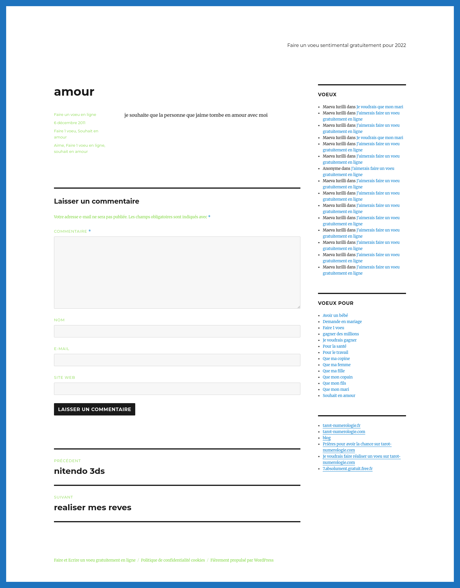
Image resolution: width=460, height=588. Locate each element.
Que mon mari (336, 389)
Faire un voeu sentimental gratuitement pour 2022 (346, 45)
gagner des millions (341, 334)
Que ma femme (337, 364)
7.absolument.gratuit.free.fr (348, 468)
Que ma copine (336, 358)
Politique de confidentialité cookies (173, 560)
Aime (59, 145)
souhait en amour (71, 151)
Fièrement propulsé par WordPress (241, 560)
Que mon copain (338, 377)
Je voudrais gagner (340, 340)
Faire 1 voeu (65, 131)
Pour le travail (335, 352)
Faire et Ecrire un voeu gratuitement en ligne (95, 560)
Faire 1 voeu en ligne (85, 145)
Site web (64, 377)
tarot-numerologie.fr (342, 425)
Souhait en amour (339, 395)
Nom (59, 319)
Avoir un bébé (335, 315)
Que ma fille (334, 371)
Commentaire (72, 231)
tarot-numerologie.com (344, 431)
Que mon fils (334, 383)
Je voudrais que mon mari (379, 106)
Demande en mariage (342, 321)
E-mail (62, 348)
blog (327, 437)
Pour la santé (334, 346)
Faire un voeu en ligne (75, 114)
